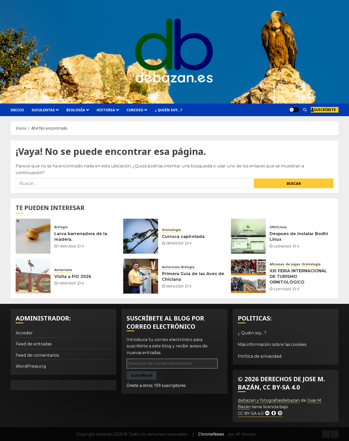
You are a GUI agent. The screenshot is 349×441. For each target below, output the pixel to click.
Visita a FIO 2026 (72, 276)
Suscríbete (323, 109)
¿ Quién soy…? (168, 109)
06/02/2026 (174, 286)
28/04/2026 (174, 243)
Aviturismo (63, 270)
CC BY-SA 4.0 (260, 413)
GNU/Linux (278, 227)
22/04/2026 (282, 246)
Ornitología (171, 230)
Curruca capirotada (183, 236)
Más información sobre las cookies (272, 344)
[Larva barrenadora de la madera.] (33, 236)
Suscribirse (141, 375)
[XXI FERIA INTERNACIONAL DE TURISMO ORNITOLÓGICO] (248, 276)
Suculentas (43, 109)
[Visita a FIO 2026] (33, 276)
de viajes (293, 264)
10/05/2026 (67, 246)
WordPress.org (31, 366)
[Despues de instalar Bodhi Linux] (248, 236)
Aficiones (277, 264)
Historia (106, 109)
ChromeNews (211, 434)
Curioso (135, 109)
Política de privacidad (260, 356)
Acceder (24, 332)
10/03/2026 (67, 283)
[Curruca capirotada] (140, 236)
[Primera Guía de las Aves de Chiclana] (140, 276)
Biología (75, 109)
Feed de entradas (34, 344)
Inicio (17, 109)
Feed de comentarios (37, 355)
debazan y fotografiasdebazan (269, 400)
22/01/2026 (282, 289)
